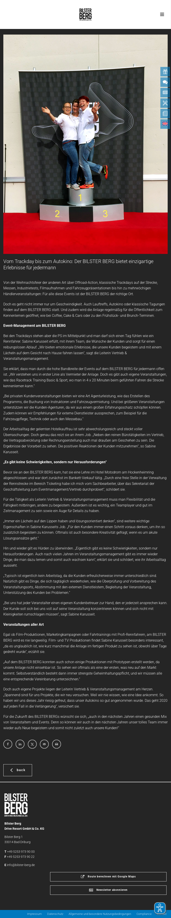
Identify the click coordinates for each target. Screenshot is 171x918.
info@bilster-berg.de (21, 865)
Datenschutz (55, 914)
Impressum (34, 914)
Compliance (144, 914)
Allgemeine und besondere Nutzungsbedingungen (100, 914)
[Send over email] (44, 744)
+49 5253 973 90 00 (21, 851)
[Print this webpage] (56, 744)
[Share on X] (32, 744)
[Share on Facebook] (7, 744)
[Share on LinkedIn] (20, 744)
